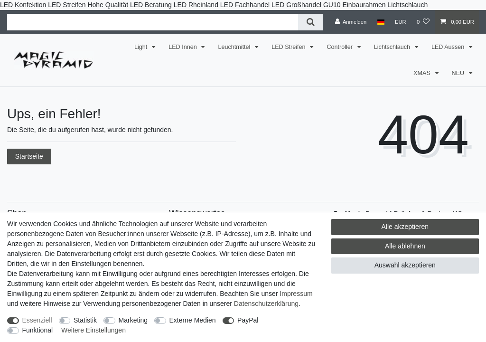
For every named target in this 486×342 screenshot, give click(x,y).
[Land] (380, 22)
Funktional (37, 330)
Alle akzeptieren (405, 226)
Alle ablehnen (405, 246)
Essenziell (37, 320)
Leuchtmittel (235, 47)
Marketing (133, 320)
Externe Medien (192, 320)
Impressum (296, 293)
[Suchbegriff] (152, 22)
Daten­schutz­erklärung (266, 303)
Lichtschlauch (393, 47)
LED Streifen (289, 47)
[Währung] (400, 22)
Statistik (85, 320)
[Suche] (310, 22)
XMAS (422, 73)
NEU (459, 73)
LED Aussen (448, 47)
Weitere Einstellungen (93, 330)
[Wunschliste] (423, 22)
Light (141, 47)
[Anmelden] (351, 22)
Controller (340, 47)
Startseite (29, 156)
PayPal (247, 320)
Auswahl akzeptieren (405, 265)
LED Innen (183, 47)
